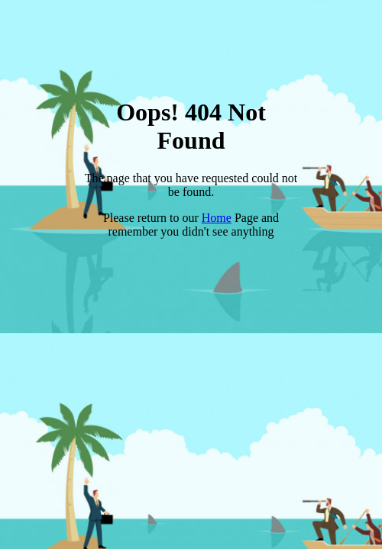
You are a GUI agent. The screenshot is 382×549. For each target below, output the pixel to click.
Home (216, 217)
